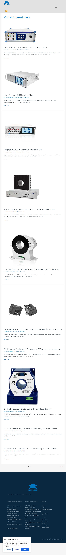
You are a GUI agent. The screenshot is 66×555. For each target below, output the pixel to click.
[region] (17, 544)
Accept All (25, 549)
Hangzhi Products (18, 54)
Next (61, 478)
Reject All (17, 549)
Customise (8, 549)
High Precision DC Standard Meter (20, 99)
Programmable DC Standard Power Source (24, 154)
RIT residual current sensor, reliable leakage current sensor (32, 460)
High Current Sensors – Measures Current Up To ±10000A (31, 213)
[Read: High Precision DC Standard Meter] (23, 83)
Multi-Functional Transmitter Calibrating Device (27, 51)
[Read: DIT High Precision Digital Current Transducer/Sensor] (23, 398)
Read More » (7, 62)
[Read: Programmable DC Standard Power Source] (20, 134)
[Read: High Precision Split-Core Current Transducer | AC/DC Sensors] (23, 251)
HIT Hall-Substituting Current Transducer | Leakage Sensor (32, 440)
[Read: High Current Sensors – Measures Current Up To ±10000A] (23, 191)
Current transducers (8, 54)
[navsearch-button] (6, 11)
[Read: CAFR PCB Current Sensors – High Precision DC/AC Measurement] (23, 313)
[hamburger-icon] (55, 7)
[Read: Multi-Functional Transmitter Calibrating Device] (20, 39)
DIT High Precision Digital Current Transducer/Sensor (29, 420)
